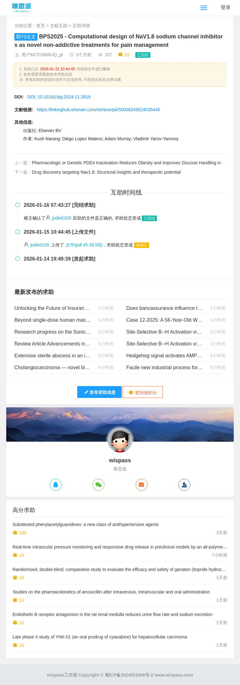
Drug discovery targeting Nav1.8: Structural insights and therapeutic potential (106, 172)
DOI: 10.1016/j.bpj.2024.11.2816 (58, 96)
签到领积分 (142, 392)
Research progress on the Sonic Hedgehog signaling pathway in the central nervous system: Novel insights (52, 332)
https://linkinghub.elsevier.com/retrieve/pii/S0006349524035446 (98, 109)
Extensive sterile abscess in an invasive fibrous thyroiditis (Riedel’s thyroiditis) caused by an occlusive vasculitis (52, 355)
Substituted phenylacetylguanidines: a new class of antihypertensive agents (85, 524)
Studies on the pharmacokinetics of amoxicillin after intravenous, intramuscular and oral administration (111, 591)
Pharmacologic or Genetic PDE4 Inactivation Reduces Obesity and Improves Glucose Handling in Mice (131, 162)
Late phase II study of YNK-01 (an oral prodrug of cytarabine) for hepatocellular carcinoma (99, 636)
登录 (226, 7)
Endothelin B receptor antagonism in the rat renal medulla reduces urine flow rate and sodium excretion (112, 614)
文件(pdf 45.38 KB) (84, 244)
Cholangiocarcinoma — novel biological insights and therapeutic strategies (52, 367)
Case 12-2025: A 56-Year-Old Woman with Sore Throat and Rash (164, 320)
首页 (40, 25)
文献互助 (59, 25)
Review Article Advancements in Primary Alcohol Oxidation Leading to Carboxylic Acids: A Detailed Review (52, 343)
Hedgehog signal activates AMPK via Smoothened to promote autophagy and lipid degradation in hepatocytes (164, 355)
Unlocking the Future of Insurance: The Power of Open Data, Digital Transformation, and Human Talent (52, 308)
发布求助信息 (99, 392)
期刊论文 (26, 36)
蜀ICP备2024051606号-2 (129, 675)
